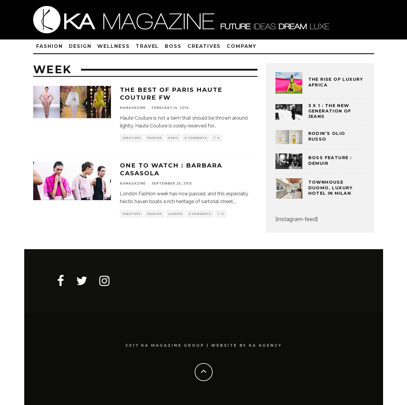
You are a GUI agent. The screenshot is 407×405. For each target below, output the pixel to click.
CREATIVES (204, 46)
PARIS (173, 137)
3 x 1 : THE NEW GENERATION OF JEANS (329, 111)
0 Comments (196, 137)
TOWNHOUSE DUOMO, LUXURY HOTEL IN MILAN (330, 187)
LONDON (175, 213)
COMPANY (241, 46)
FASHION (49, 46)
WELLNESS (113, 46)
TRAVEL (147, 46)
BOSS (173, 46)
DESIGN (80, 46)
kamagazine (133, 108)
